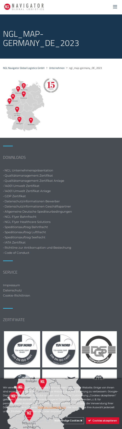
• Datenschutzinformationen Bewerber (31, 201)
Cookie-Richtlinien (17, 295)
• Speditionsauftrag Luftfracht (24, 232)
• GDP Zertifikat (14, 196)
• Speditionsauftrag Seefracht (24, 237)
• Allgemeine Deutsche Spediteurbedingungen (37, 211)
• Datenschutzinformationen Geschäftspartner (37, 206)
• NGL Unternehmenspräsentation (28, 170)
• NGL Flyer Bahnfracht (19, 217)
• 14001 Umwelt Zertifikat (21, 186)
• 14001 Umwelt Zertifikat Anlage (27, 191)
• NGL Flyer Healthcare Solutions (27, 222)
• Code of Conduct (16, 253)
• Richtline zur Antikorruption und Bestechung (37, 247)
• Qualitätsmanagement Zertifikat (28, 175)
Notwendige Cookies (68, 420)
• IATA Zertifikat (14, 242)
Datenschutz (12, 290)
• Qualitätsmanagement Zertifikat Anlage (33, 181)
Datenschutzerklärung (52, 407)
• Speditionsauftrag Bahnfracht (25, 227)
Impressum (11, 285)
